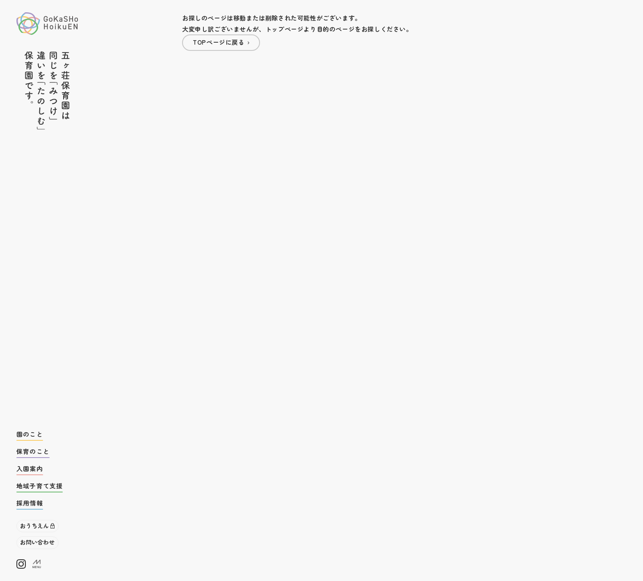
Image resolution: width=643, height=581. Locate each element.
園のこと (29, 434)
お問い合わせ (37, 542)
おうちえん (34, 526)
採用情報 (29, 503)
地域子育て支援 (39, 485)
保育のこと (33, 451)
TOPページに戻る (218, 42)
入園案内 (29, 468)
